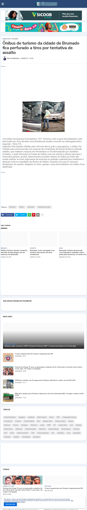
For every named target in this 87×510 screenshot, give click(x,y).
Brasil (51, 417)
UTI (53, 433)
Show (12, 433)
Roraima (76, 429)
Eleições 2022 (47, 421)
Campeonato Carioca (69, 417)
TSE (32, 433)
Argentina (22, 417)
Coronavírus (8, 421)
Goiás (42, 425)
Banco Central (42, 417)
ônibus (21, 207)
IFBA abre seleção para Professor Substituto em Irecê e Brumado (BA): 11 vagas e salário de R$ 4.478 (49, 394)
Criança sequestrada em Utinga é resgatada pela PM (34, 354)
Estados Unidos (60, 421)
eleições (16, 437)
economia (7, 437)
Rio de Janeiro (66, 429)
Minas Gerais (8, 429)
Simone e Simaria (22, 433)
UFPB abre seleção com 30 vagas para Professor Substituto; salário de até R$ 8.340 (45, 380)
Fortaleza (24, 425)
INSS (48, 425)
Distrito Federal (29, 421)
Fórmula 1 (34, 425)
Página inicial (6, 38)
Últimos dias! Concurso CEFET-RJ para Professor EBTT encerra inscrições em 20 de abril (40, 346)
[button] (2, 4)
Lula (71, 425)
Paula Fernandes (30, 429)
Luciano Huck (63, 425)
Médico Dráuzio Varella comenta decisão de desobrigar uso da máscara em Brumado (14, 252)
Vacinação (60, 433)
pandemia (36, 437)
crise (68, 433)
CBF (58, 417)
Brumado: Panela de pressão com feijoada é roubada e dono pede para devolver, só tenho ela (72, 252)
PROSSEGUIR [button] (10, 504)
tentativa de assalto (44, 207)
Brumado (15, 38)
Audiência (31, 417)
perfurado (31, 207)
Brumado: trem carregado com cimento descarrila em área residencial (42, 252)
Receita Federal (53, 429)
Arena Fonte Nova (9, 417)
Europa (71, 421)
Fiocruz (15, 425)
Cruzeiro (18, 421)
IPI (54, 425)
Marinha (78, 425)
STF (5, 433)
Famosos (7, 425)
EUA (38, 421)
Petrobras (42, 429)
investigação (26, 437)
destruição (76, 433)
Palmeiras (19, 429)
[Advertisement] (41, 82)
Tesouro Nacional (42, 433)
